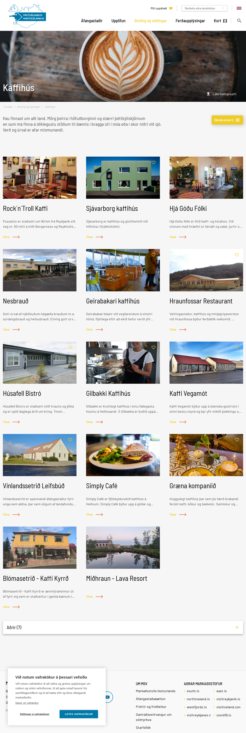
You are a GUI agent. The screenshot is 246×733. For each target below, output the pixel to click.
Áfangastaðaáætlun (150, 699)
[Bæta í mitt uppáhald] (70, 163)
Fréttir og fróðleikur (151, 706)
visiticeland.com (228, 707)
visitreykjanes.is (199, 715)
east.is (221, 691)
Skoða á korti (224, 120)
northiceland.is (198, 699)
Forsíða (8, 106)
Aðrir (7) (14, 627)
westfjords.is (197, 707)
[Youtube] (107, 697)
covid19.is (223, 715)
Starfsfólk (143, 727)
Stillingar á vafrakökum (34, 714)
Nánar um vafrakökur (27, 703)
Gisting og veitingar (28, 106)
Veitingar (50, 106)
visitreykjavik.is (228, 699)
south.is (193, 691)
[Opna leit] (239, 20)
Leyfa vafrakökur (79, 714)
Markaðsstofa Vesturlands (155, 691)
